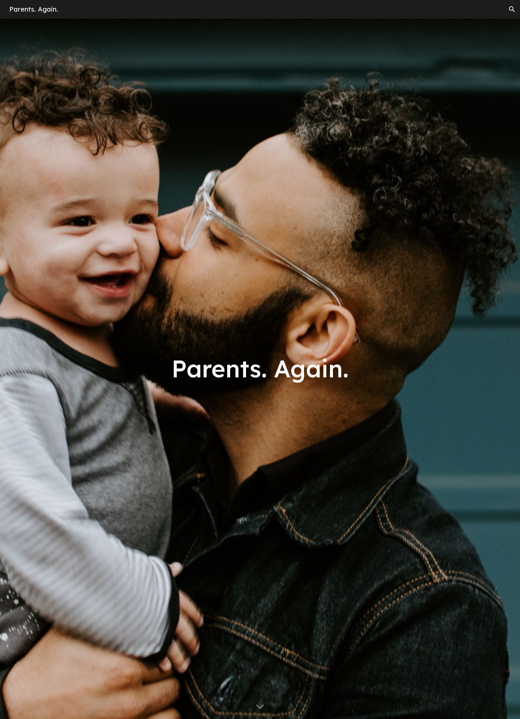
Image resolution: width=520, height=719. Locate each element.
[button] (512, 9)
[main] (260, 369)
